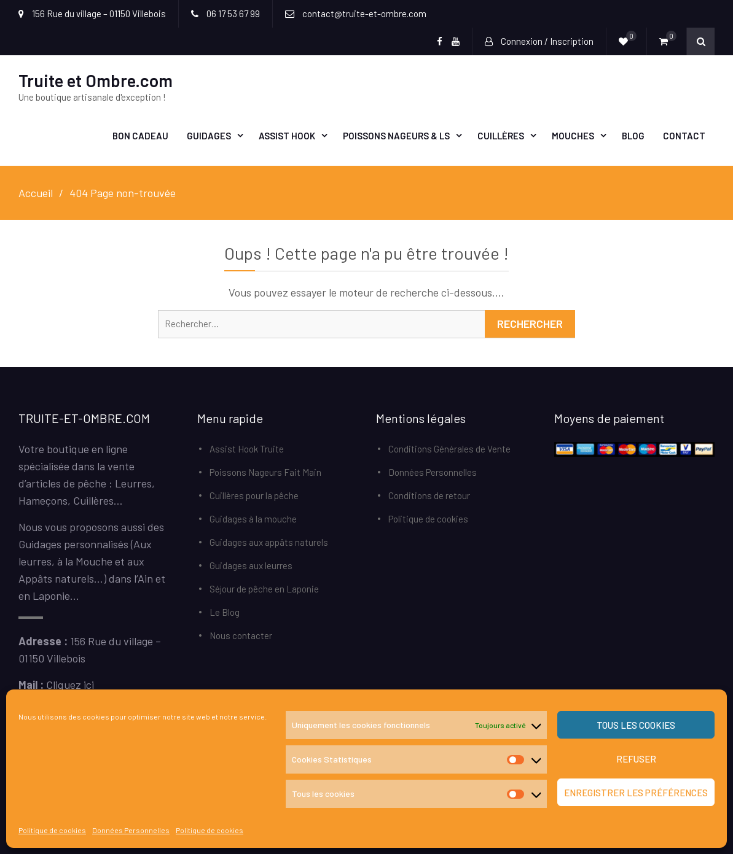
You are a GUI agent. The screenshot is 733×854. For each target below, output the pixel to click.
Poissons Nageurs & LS (396, 135)
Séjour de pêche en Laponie (264, 588)
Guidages (209, 135)
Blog (633, 135)
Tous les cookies (636, 725)
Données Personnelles (131, 830)
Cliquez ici (70, 684)
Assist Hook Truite (247, 448)
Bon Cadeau (140, 135)
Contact (684, 135)
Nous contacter (241, 635)
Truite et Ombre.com (95, 80)
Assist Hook (287, 135)
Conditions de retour (429, 495)
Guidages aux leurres (251, 565)
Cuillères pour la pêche (254, 495)
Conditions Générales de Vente (449, 448)
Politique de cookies (52, 830)
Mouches (573, 135)
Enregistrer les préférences (636, 792)
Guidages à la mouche (253, 518)
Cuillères (500, 135)
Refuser (636, 758)
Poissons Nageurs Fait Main (265, 472)
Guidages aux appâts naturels (269, 542)
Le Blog (225, 612)
